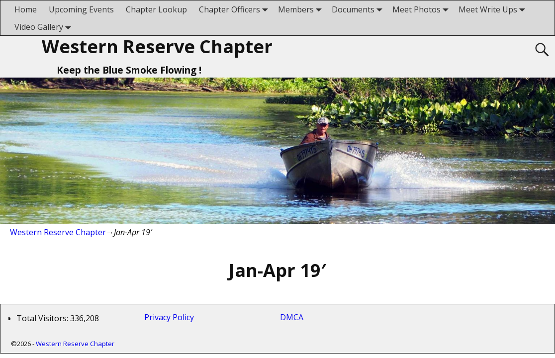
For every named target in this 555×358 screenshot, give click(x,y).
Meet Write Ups (494, 9)
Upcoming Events (81, 9)
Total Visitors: (43, 318)
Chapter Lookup (156, 9)
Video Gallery (44, 26)
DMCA (291, 317)
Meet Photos (422, 9)
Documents (359, 9)
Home (25, 9)
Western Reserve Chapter (157, 46)
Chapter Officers (235, 9)
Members (302, 9)
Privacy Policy (171, 317)
